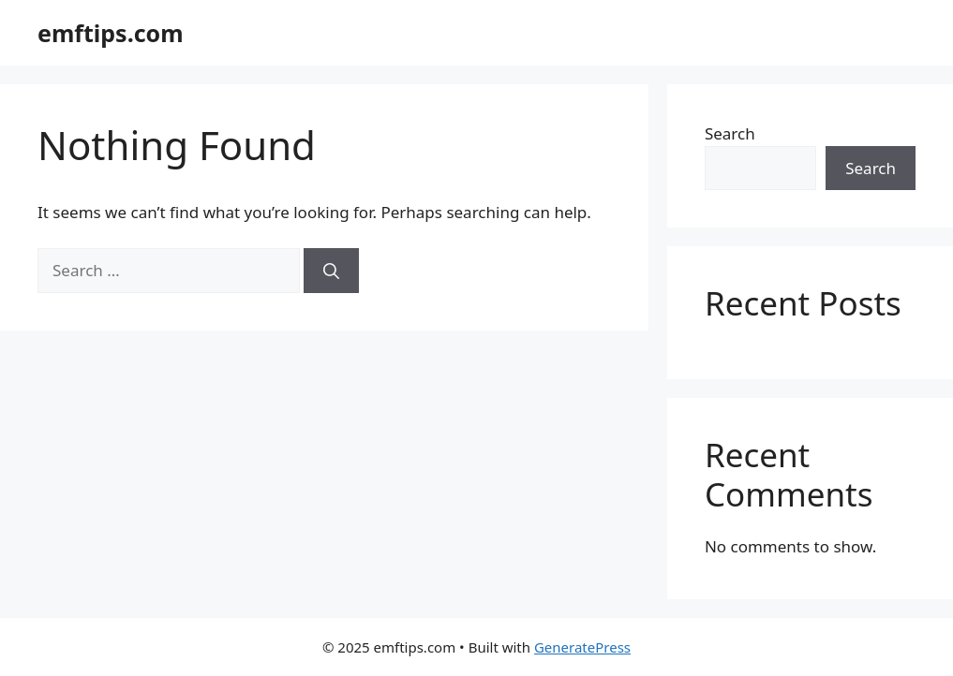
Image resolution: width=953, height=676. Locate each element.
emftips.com (110, 33)
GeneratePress (582, 647)
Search (730, 133)
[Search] (331, 270)
